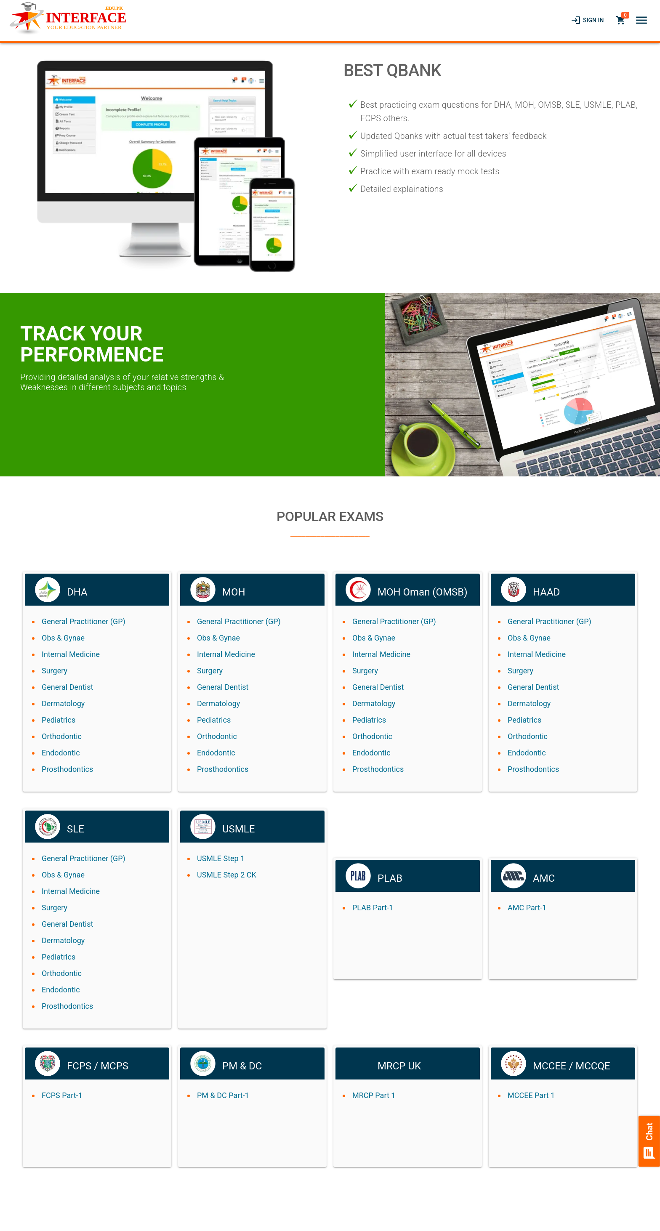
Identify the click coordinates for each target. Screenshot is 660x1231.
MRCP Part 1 (373, 1095)
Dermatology (63, 703)
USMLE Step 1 (221, 858)
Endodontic (61, 752)
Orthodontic (62, 736)
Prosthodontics (67, 769)
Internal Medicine (71, 654)
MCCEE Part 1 (531, 1095)
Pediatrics (58, 719)
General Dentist (67, 687)
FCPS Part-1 (62, 1095)
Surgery (54, 670)
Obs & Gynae (63, 637)
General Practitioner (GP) (83, 621)
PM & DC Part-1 (223, 1095)
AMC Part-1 (527, 907)
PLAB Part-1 (372, 907)
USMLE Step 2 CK (226, 874)
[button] (641, 20)
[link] (587, 20)
